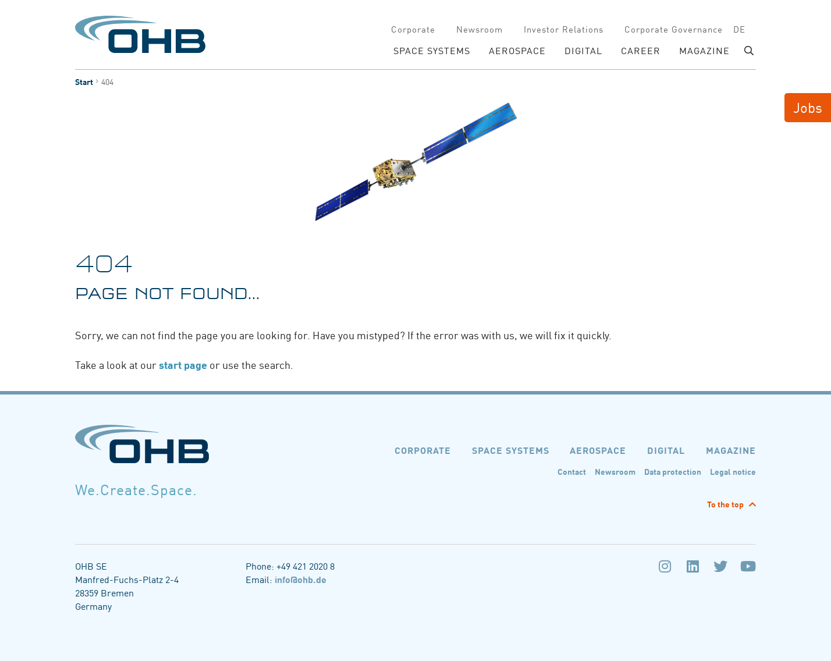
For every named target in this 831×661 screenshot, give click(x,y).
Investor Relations (563, 28)
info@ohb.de (300, 579)
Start (84, 81)
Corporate (413, 28)
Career (640, 50)
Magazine (704, 50)
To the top (726, 504)
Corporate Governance (673, 28)
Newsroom (479, 28)
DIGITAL (583, 50)
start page (184, 364)
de (739, 28)
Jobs (807, 106)
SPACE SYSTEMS (431, 50)
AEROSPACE (517, 50)
